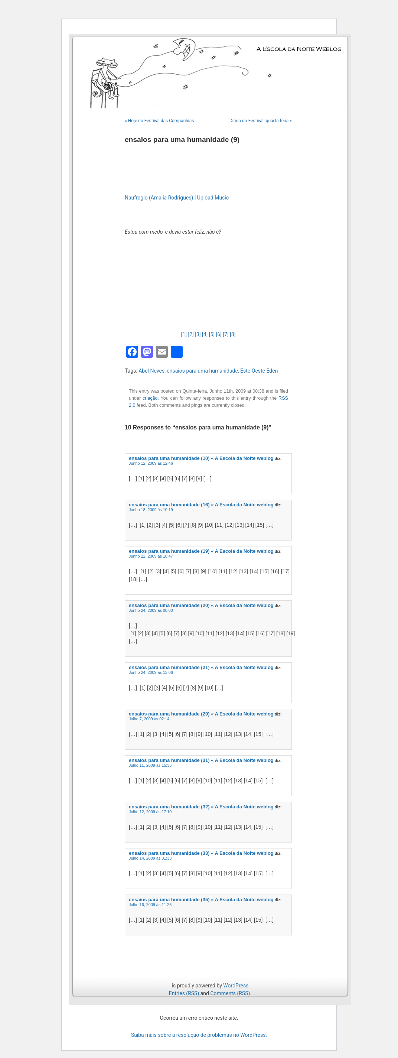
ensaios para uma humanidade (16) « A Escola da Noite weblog (201, 504)
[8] (232, 334)
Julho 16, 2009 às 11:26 (150, 904)
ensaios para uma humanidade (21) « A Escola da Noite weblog (201, 667)
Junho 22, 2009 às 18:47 (151, 556)
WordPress (235, 986)
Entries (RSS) (184, 993)
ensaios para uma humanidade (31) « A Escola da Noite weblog (201, 760)
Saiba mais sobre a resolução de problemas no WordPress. (199, 1035)
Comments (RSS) (230, 993)
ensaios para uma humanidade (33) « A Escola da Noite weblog (201, 853)
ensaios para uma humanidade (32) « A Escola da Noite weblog (201, 806)
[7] (225, 334)
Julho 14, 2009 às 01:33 (150, 858)
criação (150, 398)
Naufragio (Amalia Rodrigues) (159, 198)
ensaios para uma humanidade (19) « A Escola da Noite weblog (201, 551)
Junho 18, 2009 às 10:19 (151, 509)
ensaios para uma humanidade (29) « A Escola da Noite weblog (201, 714)
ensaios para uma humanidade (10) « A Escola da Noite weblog (201, 458)
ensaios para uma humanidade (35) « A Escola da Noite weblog (201, 899)
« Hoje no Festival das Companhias (159, 120)
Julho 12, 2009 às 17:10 (150, 811)
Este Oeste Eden (259, 371)
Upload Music (213, 198)
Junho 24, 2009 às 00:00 (151, 610)
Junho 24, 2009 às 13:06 (151, 672)
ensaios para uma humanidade (202, 371)
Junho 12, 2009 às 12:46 (151, 463)
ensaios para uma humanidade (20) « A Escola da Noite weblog (201, 605)
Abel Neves (151, 371)
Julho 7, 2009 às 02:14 (149, 719)
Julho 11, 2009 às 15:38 (150, 765)
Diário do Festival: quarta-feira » (260, 120)
